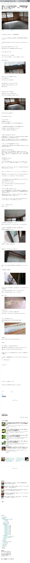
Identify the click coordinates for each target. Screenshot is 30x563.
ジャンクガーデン (5, 522)
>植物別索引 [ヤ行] (7, 533)
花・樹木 (4, 538)
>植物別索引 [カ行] (7, 526)
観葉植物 (4, 524)
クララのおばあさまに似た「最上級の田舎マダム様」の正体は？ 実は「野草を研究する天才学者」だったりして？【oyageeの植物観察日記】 (17, 423)
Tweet (3, 30)
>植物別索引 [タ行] (7, 528)
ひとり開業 (22, 417)
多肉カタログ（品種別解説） (8, 536)
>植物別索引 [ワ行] (7, 534)
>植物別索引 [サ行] (7, 527)
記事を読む (7, 427)
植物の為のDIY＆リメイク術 (7, 519)
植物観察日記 (5, 523)
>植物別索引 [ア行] (7, 525)
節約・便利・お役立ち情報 (7, 541)
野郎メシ (4, 544)
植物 (2, 518)
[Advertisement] (15, 371)
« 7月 (3, 556)
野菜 (3, 539)
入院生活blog (5, 542)
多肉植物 (4, 535)
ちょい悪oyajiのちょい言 (8, 1)
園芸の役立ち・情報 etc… (6, 537)
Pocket (12, 30)
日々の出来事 (4, 517)
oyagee (27, 417)
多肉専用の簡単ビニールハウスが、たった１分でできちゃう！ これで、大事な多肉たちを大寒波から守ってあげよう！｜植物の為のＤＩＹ (17, 448)
